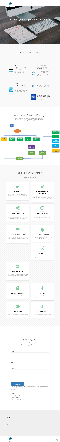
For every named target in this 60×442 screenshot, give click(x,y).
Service (38, 3)
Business (44, 3)
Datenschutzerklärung (36, 421)
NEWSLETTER (10, 427)
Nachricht (13, 368)
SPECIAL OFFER (31, 3)
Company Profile (11, 420)
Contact (51, 3)
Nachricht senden (17, 384)
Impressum (33, 420)
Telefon (13, 362)
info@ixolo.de (17, 399)
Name (12, 351)
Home (24, 3)
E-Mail (12, 357)
